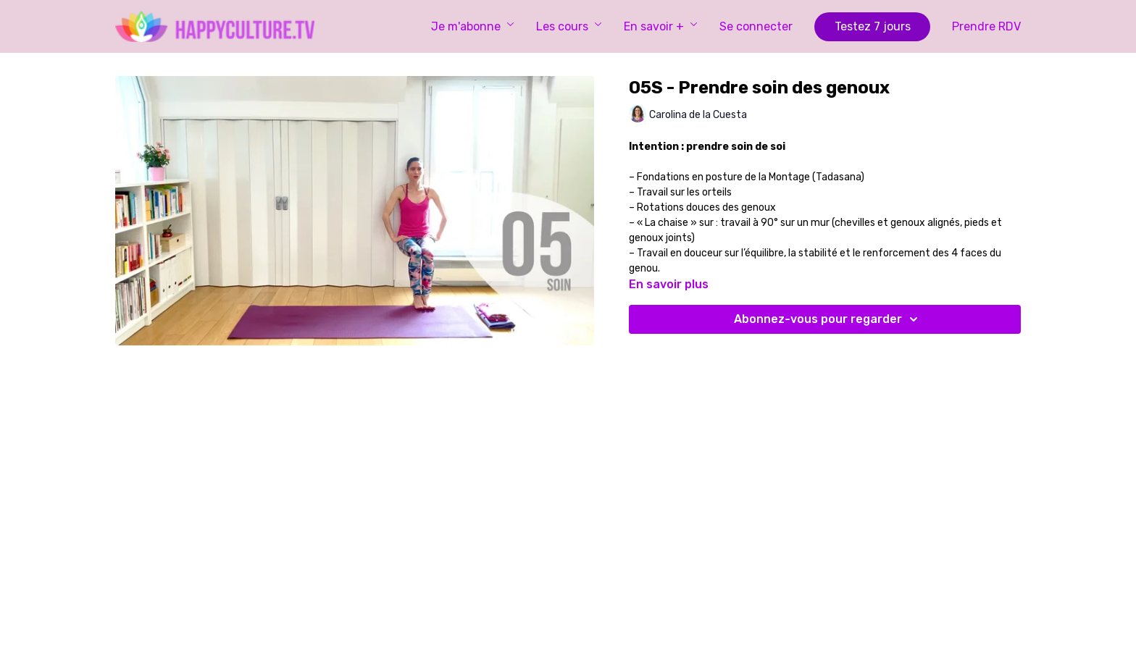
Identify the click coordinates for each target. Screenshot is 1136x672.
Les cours (569, 26)
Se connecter (756, 26)
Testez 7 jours (873, 26)
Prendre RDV (986, 26)
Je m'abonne (472, 26)
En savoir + (661, 26)
